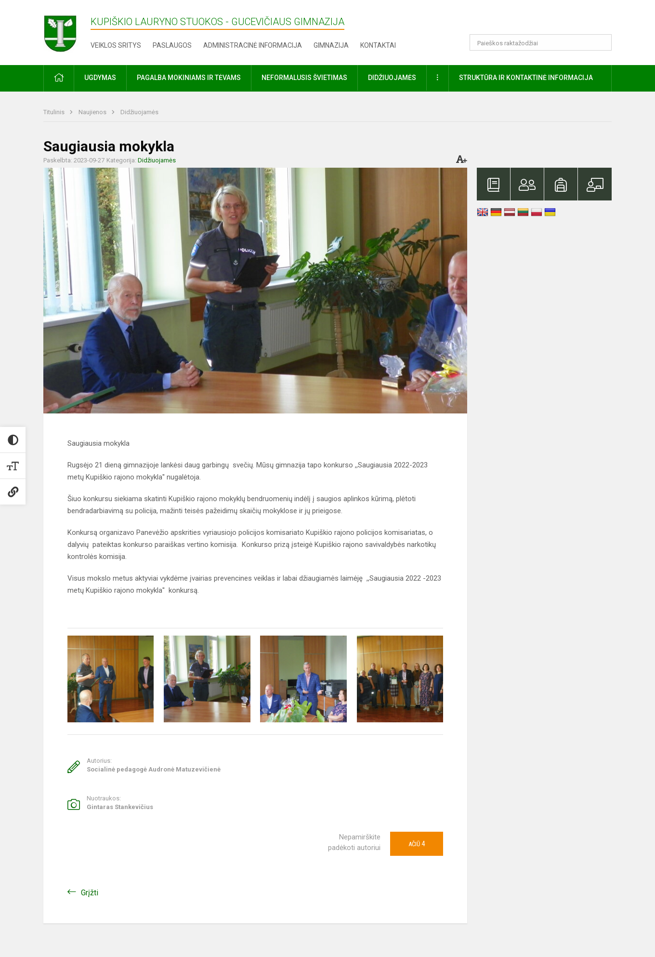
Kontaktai (378, 45)
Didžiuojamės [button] (392, 77)
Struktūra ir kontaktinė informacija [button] (526, 77)
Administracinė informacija (252, 45)
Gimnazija (331, 45)
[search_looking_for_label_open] (601, 42)
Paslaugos (172, 45)
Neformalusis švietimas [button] (304, 77)
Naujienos (93, 112)
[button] (545, 20)
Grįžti (89, 892)
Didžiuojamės (139, 112)
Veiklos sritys (116, 45)
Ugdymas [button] (100, 77)
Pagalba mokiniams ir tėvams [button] (189, 77)
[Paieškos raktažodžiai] (541, 42)
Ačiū (416, 843)
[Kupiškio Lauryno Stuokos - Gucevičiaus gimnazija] (67, 30)
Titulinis (54, 112)
